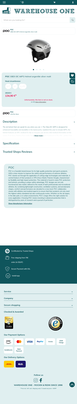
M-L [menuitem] (15, 86)
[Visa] (29, 341)
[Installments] (8, 350)
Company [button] (38, 298)
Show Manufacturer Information (20, 204)
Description (10, 121)
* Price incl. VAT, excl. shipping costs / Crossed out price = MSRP (38, 388)
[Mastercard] (18, 341)
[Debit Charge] (61, 341)
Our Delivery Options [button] (14, 357)
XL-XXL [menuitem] (22, 86)
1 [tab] (33, 70)
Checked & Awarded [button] (13, 312)
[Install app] (12, 275)
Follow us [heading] (38, 375)
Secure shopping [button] (38, 305)
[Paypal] (40, 341)
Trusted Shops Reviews (17, 151)
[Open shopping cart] (54, 2)
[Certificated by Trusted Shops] (21, 324)
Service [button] (38, 291)
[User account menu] (72, 2)
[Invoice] (50, 341)
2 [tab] (37, 70)
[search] (36, 20)
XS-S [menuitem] (8, 86)
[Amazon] (8, 341)
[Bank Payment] (18, 350)
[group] (38, 251)
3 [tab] (40, 70)
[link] (35, 382)
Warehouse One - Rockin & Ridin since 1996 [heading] (38, 385)
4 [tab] (43, 70)
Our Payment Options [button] (14, 335)
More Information (40, 102)
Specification (11, 143)
